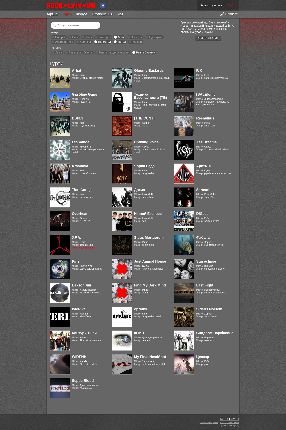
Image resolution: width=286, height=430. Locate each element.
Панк (75, 37)
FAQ (237, 426)
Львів (58, 52)
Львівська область (80, 52)
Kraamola (80, 166)
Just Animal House (150, 261)
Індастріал (155, 37)
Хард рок (85, 41)
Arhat (76, 71)
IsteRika (79, 309)
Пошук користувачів (209, 422)
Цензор (202, 357)
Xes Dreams (206, 142)
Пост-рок (136, 37)
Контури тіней (84, 333)
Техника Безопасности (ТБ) (150, 96)
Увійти (232, 5)
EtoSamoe (80, 142)
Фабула (203, 238)
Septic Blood (83, 381)
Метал (122, 41)
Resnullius (205, 118)
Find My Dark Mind (150, 285)
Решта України (145, 52)
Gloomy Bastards (149, 71)
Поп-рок (60, 37)
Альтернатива (64, 41)
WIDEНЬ (79, 357)
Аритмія (203, 166)
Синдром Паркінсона (214, 333)
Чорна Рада (144, 166)
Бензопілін (81, 285)
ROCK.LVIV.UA (229, 419)
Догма (139, 190)
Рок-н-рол (105, 37)
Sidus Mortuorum (149, 238)
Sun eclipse (206, 261)
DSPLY (77, 118)
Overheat (79, 214)
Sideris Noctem (209, 309)
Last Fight (204, 285)
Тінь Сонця (82, 190)
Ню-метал (104, 41)
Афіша (52, 14)
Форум (81, 14)
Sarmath (203, 190)
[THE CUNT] (144, 118)
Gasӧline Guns (84, 94)
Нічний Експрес (148, 214)
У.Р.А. (76, 238)
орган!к (140, 309)
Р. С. (200, 71)
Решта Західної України (114, 52)
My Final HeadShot (150, 357)
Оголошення (102, 14)
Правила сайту (227, 426)
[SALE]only (205, 94)
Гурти (66, 14)
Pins (75, 261)
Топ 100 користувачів (229, 422)
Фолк (121, 37)
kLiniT (139, 333)
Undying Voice (146, 142)
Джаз (88, 37)
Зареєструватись (211, 5)
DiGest (202, 214)
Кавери (137, 41)
